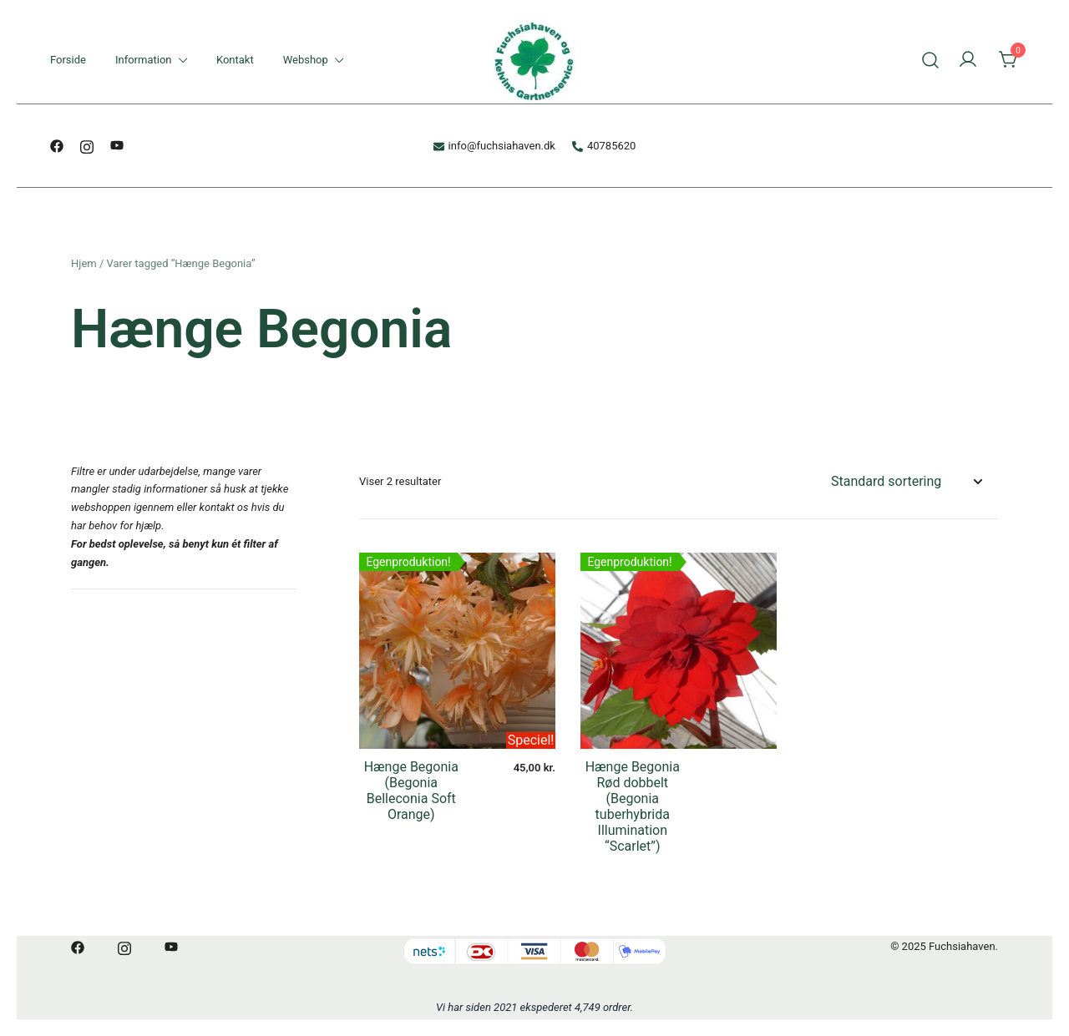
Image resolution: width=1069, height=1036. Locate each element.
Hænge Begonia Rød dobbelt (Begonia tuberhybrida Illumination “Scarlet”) (632, 807)
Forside (68, 59)
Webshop (305, 59)
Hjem (84, 263)
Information (143, 59)
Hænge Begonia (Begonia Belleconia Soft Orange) (411, 791)
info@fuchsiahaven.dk (494, 145)
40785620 (604, 145)
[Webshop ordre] (906, 482)
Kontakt (235, 59)
